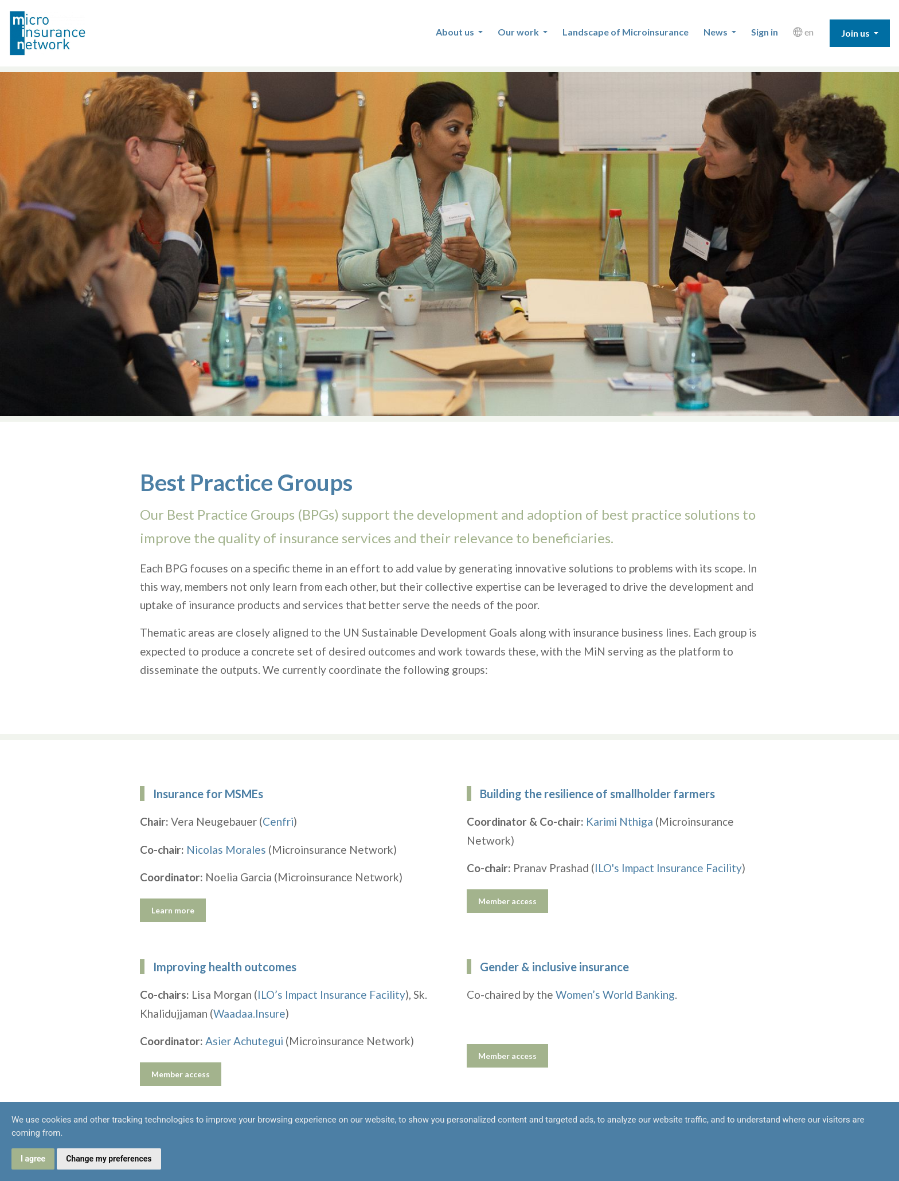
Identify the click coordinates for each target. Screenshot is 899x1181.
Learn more (172, 910)
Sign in (764, 31)
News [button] (716, 31)
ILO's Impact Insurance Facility (668, 867)
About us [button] (456, 31)
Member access (507, 901)
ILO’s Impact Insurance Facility (331, 994)
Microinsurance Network (66, 33)
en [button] (803, 31)
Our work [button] (519, 31)
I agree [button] (33, 1158)
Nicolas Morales (226, 849)
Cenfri (278, 821)
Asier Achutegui (244, 1040)
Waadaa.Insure (249, 1013)
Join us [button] (856, 33)
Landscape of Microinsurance (625, 31)
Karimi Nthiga (619, 821)
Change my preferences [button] (108, 1158)
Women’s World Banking (615, 994)
